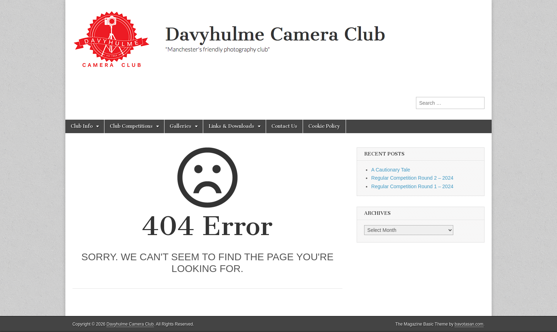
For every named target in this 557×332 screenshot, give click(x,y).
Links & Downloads (231, 126)
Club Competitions (131, 126)
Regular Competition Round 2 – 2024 (412, 178)
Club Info (82, 126)
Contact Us (284, 126)
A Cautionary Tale (390, 170)
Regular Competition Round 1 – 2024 (412, 186)
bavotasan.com (469, 324)
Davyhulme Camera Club (130, 324)
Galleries (180, 126)
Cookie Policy (324, 126)
